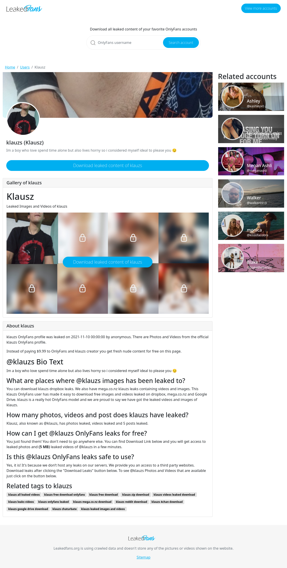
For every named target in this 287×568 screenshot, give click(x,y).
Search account (181, 42)
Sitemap (143, 557)
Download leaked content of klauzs (107, 165)
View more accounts (261, 8)
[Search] (143, 42)
